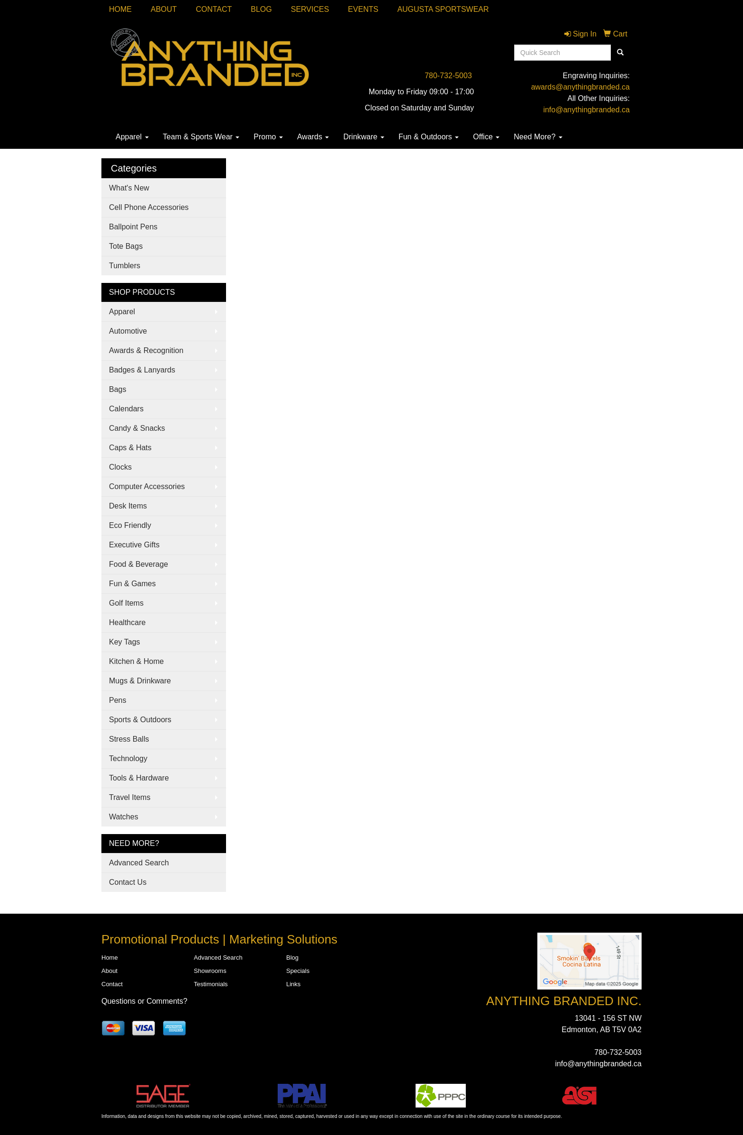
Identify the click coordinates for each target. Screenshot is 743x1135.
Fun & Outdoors (429, 137)
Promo (268, 137)
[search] (620, 53)
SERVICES (310, 9)
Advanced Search (139, 863)
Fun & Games (132, 584)
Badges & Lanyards (142, 370)
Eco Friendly (130, 525)
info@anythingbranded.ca (586, 110)
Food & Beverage (138, 564)
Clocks (120, 467)
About (164, 9)
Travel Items (129, 797)
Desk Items (128, 506)
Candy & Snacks (137, 428)
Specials (297, 970)
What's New (129, 188)
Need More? (538, 137)
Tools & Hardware (139, 778)
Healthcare (127, 622)
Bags (117, 389)
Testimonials (211, 984)
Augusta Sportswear (443, 9)
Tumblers (124, 266)
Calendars (126, 409)
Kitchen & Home (136, 661)
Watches (123, 817)
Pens (117, 700)
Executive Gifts (134, 545)
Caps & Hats (130, 448)
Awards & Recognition (146, 350)
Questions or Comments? (144, 1001)
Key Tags (124, 642)
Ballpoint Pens (133, 227)
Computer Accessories (147, 486)
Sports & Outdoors (140, 720)
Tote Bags (126, 246)
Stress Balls (129, 739)
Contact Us (127, 882)
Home (120, 9)
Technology (128, 758)
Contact (214, 9)
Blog (261, 9)
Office (486, 137)
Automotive (128, 331)
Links (293, 984)
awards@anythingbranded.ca (580, 87)
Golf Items (126, 603)
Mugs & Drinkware (140, 681)
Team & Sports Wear (201, 137)
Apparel (132, 137)
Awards (313, 137)
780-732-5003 (448, 76)
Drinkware (363, 137)
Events (363, 9)
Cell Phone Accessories (149, 207)
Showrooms (210, 970)
